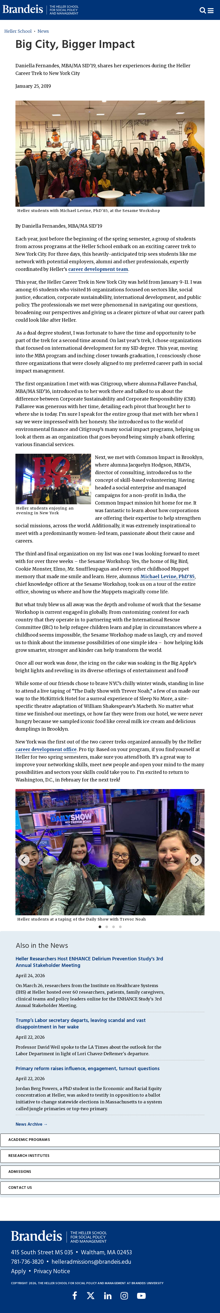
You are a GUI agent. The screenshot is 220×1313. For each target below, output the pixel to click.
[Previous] (24, 860)
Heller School (18, 31)
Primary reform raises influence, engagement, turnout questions (88, 1069)
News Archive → (32, 1124)
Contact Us (20, 1188)
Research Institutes (28, 1156)
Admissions (19, 1172)
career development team (98, 269)
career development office (46, 749)
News (43, 31)
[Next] (196, 860)
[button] (214, 10)
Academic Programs (29, 1140)
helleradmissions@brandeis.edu (91, 1262)
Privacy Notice (52, 1271)
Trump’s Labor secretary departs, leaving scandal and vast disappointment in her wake (81, 1024)
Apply (18, 1271)
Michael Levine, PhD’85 (167, 576)
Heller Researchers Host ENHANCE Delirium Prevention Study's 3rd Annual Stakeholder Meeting (89, 962)
